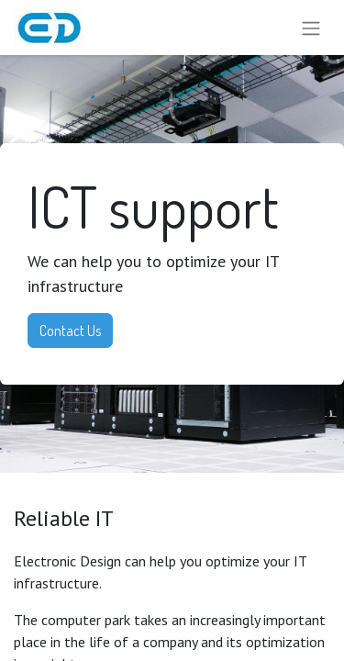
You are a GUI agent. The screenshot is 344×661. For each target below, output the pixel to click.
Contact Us (70, 330)
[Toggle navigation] (311, 27)
